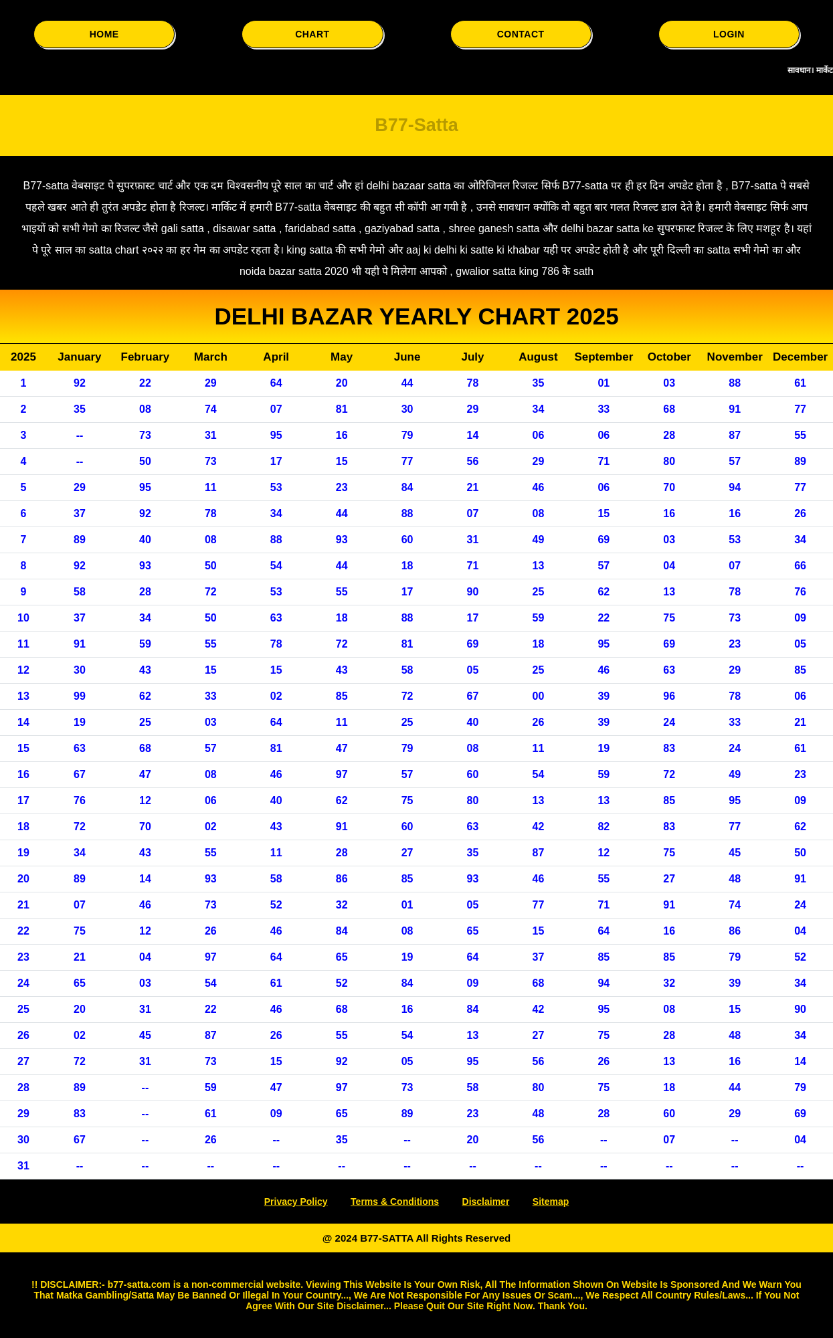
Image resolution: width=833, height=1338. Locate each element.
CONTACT (521, 34)
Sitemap (551, 1201)
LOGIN (729, 34)
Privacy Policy (296, 1201)
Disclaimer (486, 1201)
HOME (104, 34)
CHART (312, 34)
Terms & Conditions (395, 1201)
